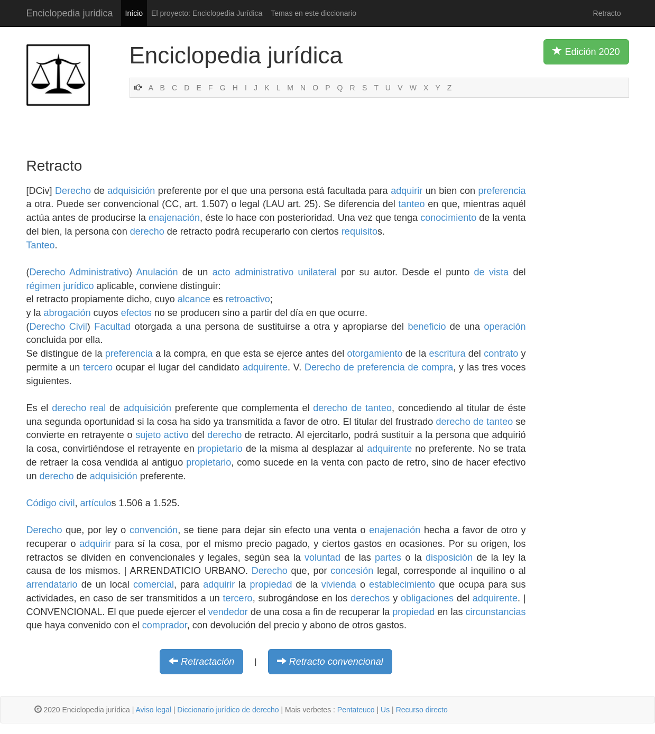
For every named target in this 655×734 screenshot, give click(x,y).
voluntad (322, 557)
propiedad (271, 584)
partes (388, 557)
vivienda (338, 584)
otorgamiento (374, 353)
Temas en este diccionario (313, 13)
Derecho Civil (58, 326)
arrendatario (52, 584)
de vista (491, 272)
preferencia (501, 190)
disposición (449, 557)
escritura (447, 353)
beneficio (427, 326)
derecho (147, 231)
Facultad (112, 326)
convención (154, 530)
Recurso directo (422, 709)
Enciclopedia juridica (69, 13)
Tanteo (40, 245)
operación (504, 326)
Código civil (50, 503)
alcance (194, 299)
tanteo (411, 204)
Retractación (207, 661)
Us (385, 709)
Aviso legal (153, 709)
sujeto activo (162, 435)
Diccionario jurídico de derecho (228, 709)
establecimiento (402, 584)
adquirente (265, 367)
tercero (98, 367)
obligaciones (427, 598)
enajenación (174, 217)
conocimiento (448, 217)
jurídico (78, 286)
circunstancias (495, 612)
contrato (501, 353)
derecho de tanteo (352, 408)
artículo (96, 503)
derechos (370, 598)
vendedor (228, 612)
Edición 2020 (586, 51)
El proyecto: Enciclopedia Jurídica (206, 13)
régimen (43, 286)
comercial (153, 584)
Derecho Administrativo (79, 272)
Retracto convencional (336, 661)
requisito (359, 231)
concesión (351, 570)
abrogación (67, 313)
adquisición (131, 190)
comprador (164, 625)
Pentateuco (356, 709)
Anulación (157, 272)
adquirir (406, 190)
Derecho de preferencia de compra (379, 367)
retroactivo (248, 299)
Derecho (73, 190)
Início (134, 13)
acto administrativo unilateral (275, 272)
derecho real (79, 408)
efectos (136, 313)
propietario (220, 448)
